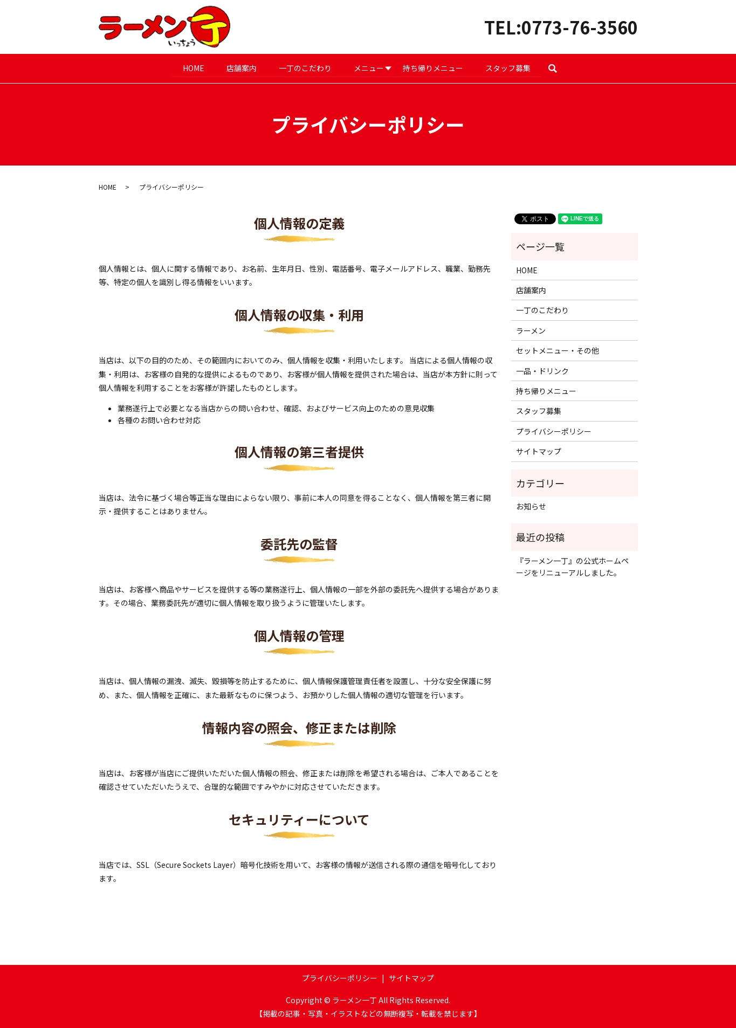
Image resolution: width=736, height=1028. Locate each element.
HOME (192, 67)
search (560, 68)
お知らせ (531, 505)
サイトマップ (538, 451)
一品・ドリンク (542, 370)
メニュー (369, 67)
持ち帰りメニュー (433, 67)
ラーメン (531, 330)
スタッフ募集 (509, 67)
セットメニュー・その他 (557, 350)
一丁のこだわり (305, 67)
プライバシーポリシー (553, 430)
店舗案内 (241, 67)
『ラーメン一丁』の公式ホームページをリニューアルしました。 (572, 566)
